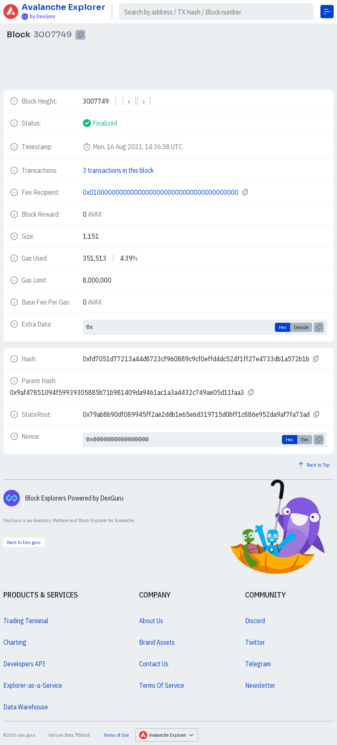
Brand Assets (157, 642)
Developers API (24, 664)
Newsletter (260, 685)
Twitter (255, 642)
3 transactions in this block (118, 170)
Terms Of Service (161, 685)
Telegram (258, 664)
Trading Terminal (25, 621)
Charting (14, 642)
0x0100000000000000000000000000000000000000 (160, 192)
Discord (255, 621)
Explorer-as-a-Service (32, 685)
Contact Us (153, 664)
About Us (151, 621)
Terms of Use (116, 735)
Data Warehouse (25, 707)
